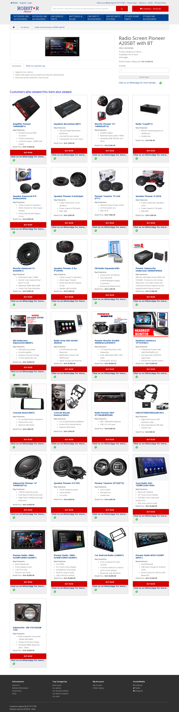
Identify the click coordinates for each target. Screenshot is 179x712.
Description (16, 66)
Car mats (56, 696)
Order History (98, 688)
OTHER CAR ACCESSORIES (149, 17)
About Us (16, 685)
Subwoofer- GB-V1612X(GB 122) (27, 628)
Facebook (137, 685)
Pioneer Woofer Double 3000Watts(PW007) (107, 341)
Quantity (122, 66)
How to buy (16, 691)
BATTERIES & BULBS (75, 17)
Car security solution (60, 691)
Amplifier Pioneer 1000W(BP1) (22, 125)
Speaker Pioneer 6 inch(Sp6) (68, 196)
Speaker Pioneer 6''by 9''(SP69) (65, 269)
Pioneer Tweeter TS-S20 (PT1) (107, 197)
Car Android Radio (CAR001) (109, 555)
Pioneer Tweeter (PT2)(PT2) (109, 483)
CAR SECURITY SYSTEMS (113, 17)
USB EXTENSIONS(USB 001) (150, 412)
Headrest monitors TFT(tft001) (146, 341)
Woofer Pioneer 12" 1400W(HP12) (105, 125)
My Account (97, 685)
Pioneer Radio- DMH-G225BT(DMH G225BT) (24, 556)
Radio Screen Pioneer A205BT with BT (50, 27)
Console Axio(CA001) (24, 412)
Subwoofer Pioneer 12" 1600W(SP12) (25, 484)
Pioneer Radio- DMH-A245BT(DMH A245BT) (65, 556)
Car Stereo (25, 27)
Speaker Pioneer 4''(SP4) (148, 196)
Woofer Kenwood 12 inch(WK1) (24, 269)
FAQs (14, 693)
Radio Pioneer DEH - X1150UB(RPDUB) (105, 413)
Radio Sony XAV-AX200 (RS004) (66, 341)
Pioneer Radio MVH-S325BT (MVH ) (150, 556)
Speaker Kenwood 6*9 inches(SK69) (24, 197)
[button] (144, 77)
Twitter (137, 688)
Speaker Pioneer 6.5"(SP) (67, 483)
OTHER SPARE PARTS (131, 17)
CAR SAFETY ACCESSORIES (94, 17)
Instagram (138, 691)
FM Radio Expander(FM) (107, 268)
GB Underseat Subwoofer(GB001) (23, 341)
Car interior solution (60, 693)
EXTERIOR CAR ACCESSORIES (21, 17)
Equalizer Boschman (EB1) (67, 123)
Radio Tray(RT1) (144, 123)
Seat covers (57, 685)
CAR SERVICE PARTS (57, 17)
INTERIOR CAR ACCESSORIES (39, 17)
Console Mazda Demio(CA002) (62, 413)
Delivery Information (20, 688)
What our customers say (35, 66)
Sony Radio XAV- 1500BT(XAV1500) (145, 484)
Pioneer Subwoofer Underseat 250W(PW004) (149, 269)
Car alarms (56, 688)
